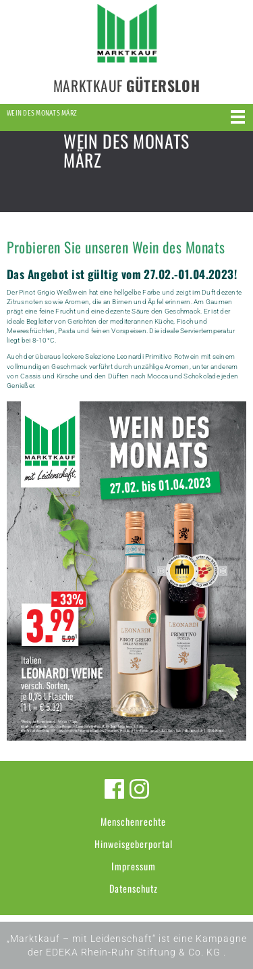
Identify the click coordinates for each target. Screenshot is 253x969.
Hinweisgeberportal (133, 844)
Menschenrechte (133, 821)
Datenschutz (133, 888)
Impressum (133, 866)
